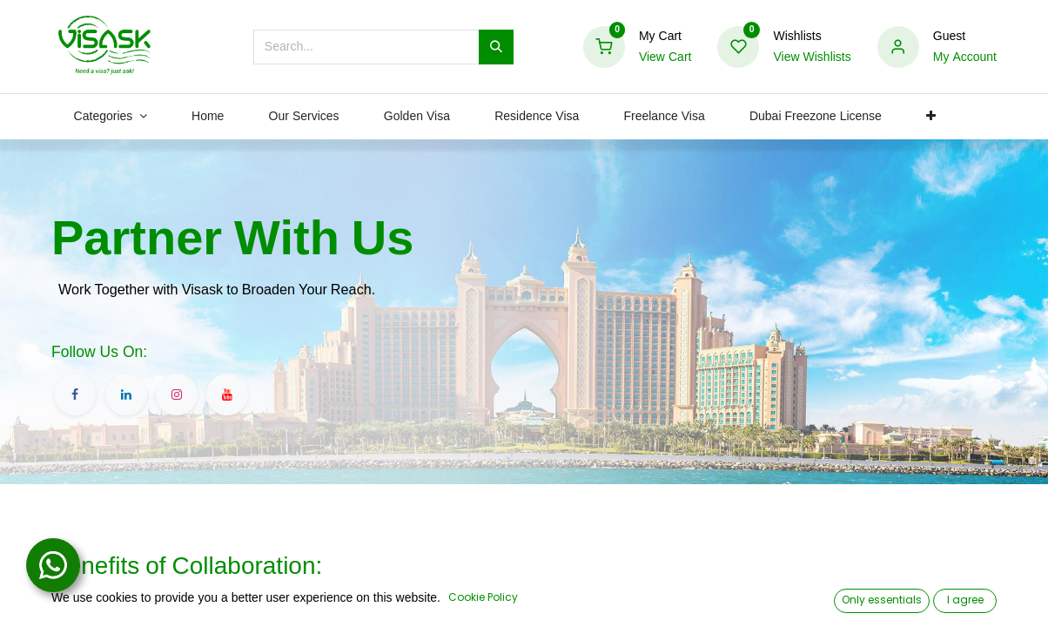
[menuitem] (207, 116)
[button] (930, 116)
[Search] (496, 47)
